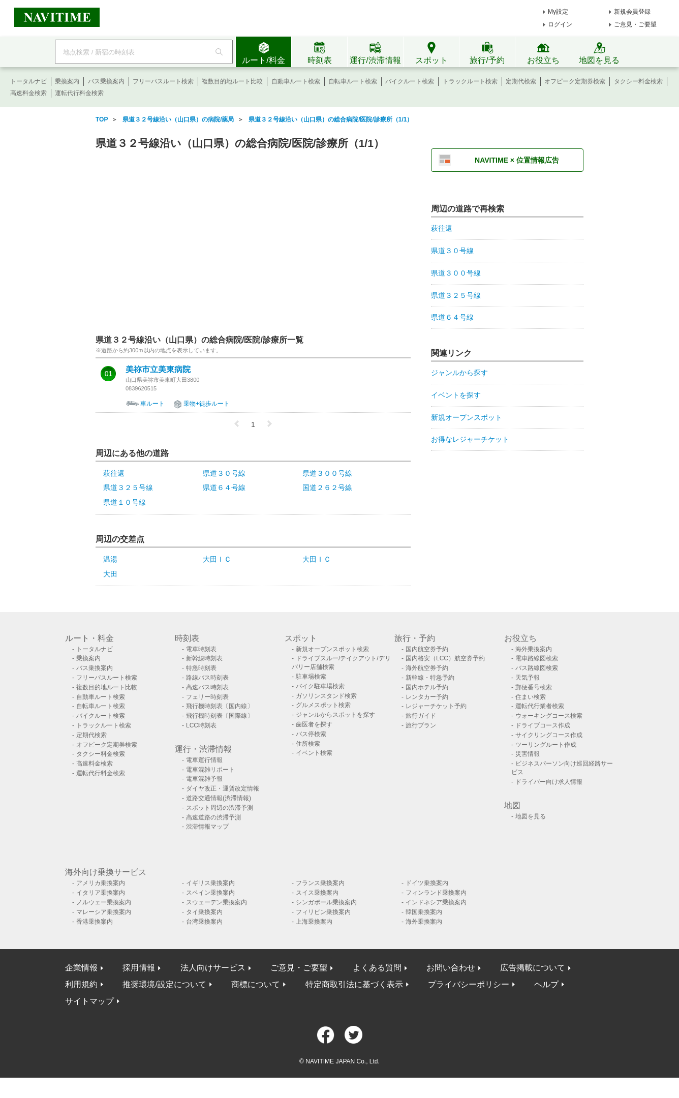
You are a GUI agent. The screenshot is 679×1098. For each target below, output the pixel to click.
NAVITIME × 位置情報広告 (517, 160)
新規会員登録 (632, 11)
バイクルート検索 (409, 81)
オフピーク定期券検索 (574, 81)
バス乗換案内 (106, 81)
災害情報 (527, 753)
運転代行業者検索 (539, 706)
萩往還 (114, 473)
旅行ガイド (421, 715)
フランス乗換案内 (320, 883)
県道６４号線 (224, 487)
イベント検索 (314, 752)
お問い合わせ (450, 967)
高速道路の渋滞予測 (213, 817)
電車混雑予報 (204, 778)
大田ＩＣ (217, 559)
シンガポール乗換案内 (326, 902)
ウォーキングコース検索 (548, 715)
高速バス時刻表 (207, 687)
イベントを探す (456, 395)
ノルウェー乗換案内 (103, 902)
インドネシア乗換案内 (436, 902)
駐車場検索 (311, 676)
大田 (110, 574)
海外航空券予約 (427, 668)
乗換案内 (67, 81)
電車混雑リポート (210, 769)
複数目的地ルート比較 (232, 81)
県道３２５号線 (128, 487)
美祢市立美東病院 (158, 369)
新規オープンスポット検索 (332, 649)
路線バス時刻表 (207, 677)
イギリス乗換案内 (210, 883)
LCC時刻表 (201, 725)
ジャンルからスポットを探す (335, 714)
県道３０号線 (224, 473)
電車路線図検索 (536, 658)
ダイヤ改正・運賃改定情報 (222, 788)
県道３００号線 (327, 473)
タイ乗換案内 (204, 912)
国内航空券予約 (427, 649)
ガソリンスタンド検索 (326, 695)
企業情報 (81, 967)
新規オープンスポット (466, 417)
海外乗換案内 (533, 649)
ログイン (560, 24)
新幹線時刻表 (204, 658)
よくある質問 (377, 967)
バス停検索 (311, 734)
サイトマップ (89, 1001)
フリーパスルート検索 (163, 81)
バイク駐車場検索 (320, 686)
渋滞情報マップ (207, 826)
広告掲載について (532, 967)
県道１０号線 (124, 502)
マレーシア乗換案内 (103, 912)
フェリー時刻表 (207, 696)
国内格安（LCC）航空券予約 (445, 658)
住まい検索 (530, 696)
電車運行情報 (204, 760)
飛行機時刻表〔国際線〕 (219, 715)
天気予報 (527, 677)
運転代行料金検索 (79, 93)
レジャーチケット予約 (436, 706)
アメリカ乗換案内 (100, 883)
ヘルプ (546, 984)
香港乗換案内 (94, 921)
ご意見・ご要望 (635, 24)
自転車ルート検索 (352, 81)
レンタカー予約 (427, 696)
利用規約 (81, 984)
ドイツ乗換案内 (427, 883)
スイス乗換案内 (317, 892)
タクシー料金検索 (638, 81)
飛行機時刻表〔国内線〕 (219, 706)
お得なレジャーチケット (470, 439)
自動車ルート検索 (295, 81)
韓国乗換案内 (424, 912)
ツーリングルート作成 (545, 744)
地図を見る (530, 816)
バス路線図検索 (536, 668)
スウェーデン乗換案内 (216, 902)
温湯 (110, 559)
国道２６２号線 (327, 487)
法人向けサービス (212, 967)
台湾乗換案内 (204, 921)
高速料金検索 (28, 93)
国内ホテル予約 (427, 687)
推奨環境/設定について (164, 984)
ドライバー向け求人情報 (548, 781)
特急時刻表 (201, 668)
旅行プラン (421, 725)
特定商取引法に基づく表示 (354, 984)
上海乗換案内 (314, 921)
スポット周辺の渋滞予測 (219, 807)
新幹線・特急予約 (430, 677)
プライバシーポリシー (468, 984)
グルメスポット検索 (323, 705)
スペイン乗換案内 (210, 892)
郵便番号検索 (533, 687)
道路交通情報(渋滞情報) (218, 798)
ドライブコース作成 (542, 725)
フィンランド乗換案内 (436, 892)
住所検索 (308, 743)
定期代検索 (521, 81)
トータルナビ (28, 81)
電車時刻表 (201, 649)
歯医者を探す (314, 724)
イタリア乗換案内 (100, 892)
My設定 (558, 11)
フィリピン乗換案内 (323, 912)
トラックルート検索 (470, 81)
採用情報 (138, 967)
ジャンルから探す (459, 373)
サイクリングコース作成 (548, 735)
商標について (255, 984)
